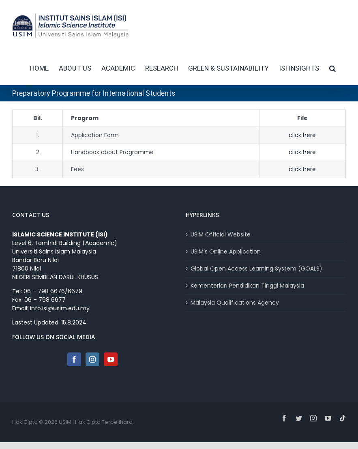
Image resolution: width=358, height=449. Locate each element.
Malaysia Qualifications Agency (235, 303)
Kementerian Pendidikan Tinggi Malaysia (247, 285)
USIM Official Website (221, 234)
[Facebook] (74, 359)
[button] (332, 68)
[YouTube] (111, 359)
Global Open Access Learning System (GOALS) (256, 268)
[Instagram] (92, 359)
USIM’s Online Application (226, 251)
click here (302, 135)
